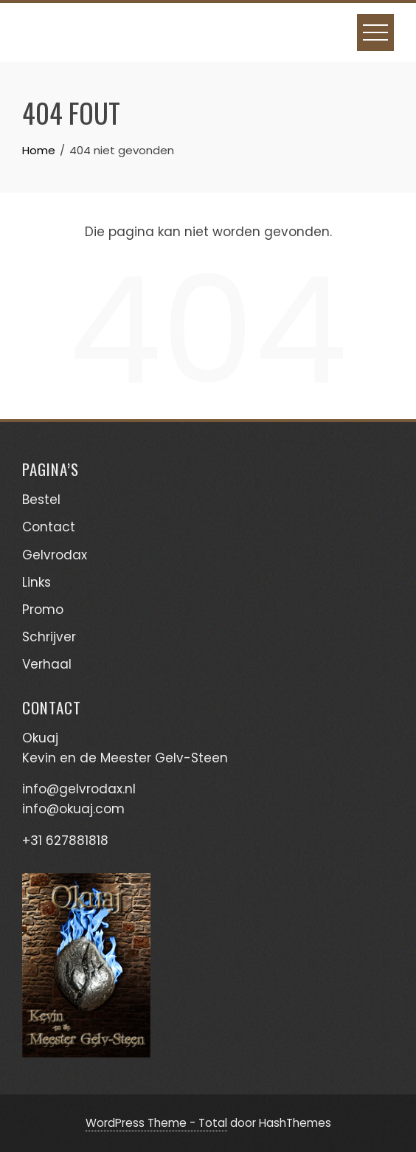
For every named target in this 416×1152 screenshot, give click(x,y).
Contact (48, 527)
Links (36, 582)
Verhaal (47, 664)
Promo (42, 609)
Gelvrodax (54, 555)
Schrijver (49, 637)
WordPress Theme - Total (156, 1123)
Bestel (41, 499)
